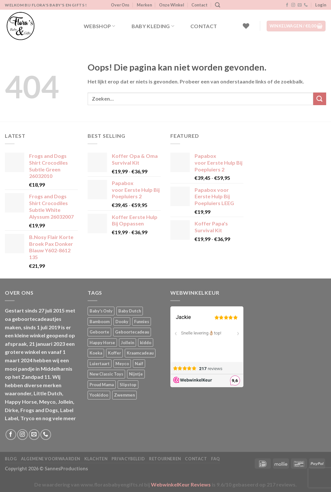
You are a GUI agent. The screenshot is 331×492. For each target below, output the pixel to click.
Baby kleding (153, 26)
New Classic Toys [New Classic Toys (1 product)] (106, 374)
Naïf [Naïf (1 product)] (139, 363)
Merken (144, 4)
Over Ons (120, 4)
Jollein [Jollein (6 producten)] (127, 342)
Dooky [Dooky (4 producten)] (121, 321)
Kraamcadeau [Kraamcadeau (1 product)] (140, 352)
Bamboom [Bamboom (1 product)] (100, 321)
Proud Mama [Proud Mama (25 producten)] (102, 384)
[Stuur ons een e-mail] (300, 5)
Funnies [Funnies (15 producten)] (141, 321)
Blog (11, 458)
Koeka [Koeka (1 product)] (96, 352)
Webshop (99, 26)
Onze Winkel (171, 4)
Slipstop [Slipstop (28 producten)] (128, 384)
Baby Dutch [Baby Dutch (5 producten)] (129, 310)
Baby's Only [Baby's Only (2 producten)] (101, 310)
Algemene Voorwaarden (50, 458)
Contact (199, 4)
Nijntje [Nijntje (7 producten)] (136, 374)
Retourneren (165, 458)
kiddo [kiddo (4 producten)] (145, 342)
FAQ (215, 458)
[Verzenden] (319, 99)
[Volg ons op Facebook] (287, 5)
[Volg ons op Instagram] (293, 5)
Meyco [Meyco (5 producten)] (122, 363)
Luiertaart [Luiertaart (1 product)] (100, 363)
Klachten (96, 458)
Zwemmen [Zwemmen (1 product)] (124, 395)
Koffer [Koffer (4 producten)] (114, 352)
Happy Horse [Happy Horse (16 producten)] (102, 342)
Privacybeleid (128, 458)
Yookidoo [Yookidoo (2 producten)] (99, 395)
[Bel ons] (306, 5)
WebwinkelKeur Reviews (181, 484)
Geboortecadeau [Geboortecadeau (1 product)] (132, 331)
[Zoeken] (217, 5)
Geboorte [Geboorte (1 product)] (99, 331)
